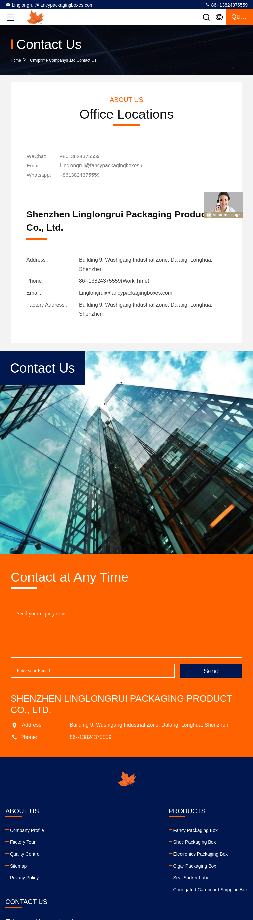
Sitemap (18, 864)
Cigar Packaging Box (76, 864)
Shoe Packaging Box (76, 840)
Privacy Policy (24, 876)
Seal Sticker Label (74, 876)
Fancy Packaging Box (77, 829)
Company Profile (27, 829)
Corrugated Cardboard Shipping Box (92, 888)
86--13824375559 (226, 5)
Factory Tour (23, 840)
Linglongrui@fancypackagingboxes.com (49, 5)
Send (211, 669)
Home (16, 60)
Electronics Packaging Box (82, 852)
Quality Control (25, 852)
